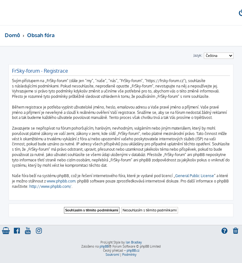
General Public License (194, 175)
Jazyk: (197, 55)
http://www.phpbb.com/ (50, 186)
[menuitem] (236, 231)
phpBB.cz (133, 250)
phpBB (104, 246)
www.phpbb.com (61, 181)
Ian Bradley (134, 242)
